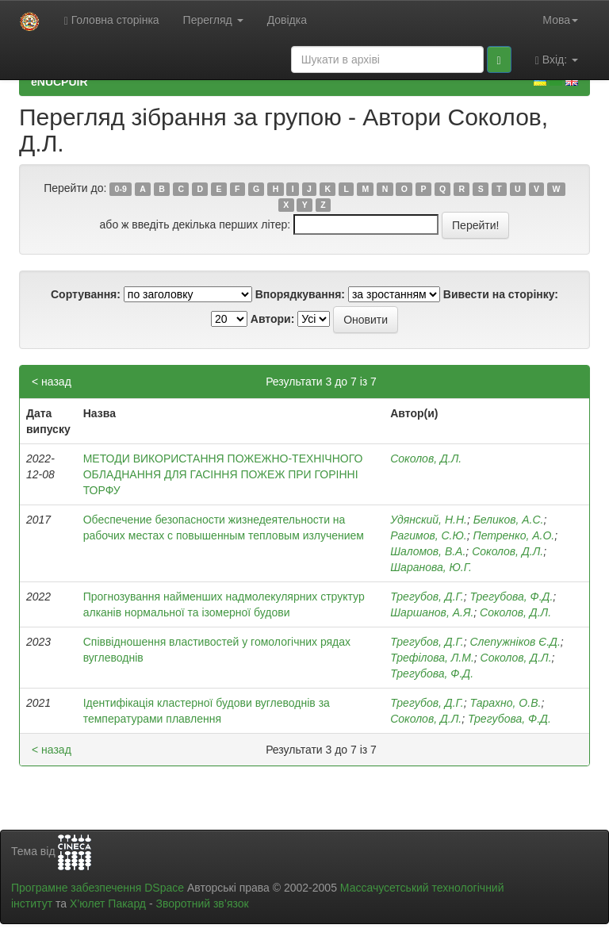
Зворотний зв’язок (201, 903)
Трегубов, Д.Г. (426, 596)
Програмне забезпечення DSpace (97, 887)
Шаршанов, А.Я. (431, 612)
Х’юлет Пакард (108, 903)
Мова (560, 19)
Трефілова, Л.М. (432, 657)
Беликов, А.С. (508, 519)
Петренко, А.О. (514, 535)
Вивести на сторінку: (500, 294)
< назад (51, 381)
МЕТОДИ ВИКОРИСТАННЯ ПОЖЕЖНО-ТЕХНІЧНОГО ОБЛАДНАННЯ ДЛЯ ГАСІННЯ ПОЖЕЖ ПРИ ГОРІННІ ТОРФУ (223, 474)
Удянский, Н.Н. (428, 519)
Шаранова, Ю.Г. (431, 567)
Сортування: (86, 294)
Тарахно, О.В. (505, 702)
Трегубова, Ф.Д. (511, 596)
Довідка (287, 19)
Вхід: (556, 60)
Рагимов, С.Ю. (428, 535)
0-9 (121, 189)
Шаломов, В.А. (427, 551)
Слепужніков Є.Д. (514, 641)
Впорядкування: (300, 294)
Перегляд (213, 19)
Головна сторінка (111, 20)
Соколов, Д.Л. (426, 458)
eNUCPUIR (59, 81)
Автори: (273, 319)
